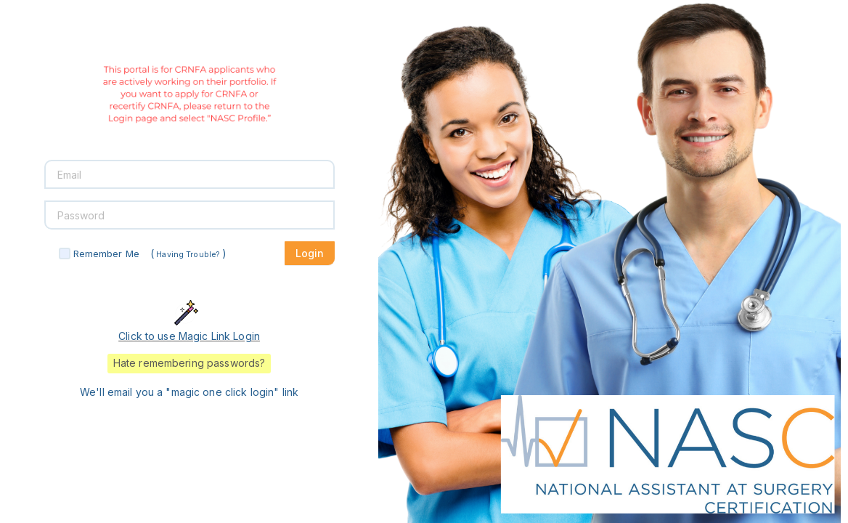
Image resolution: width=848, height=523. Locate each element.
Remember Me (106, 253)
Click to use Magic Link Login (189, 336)
